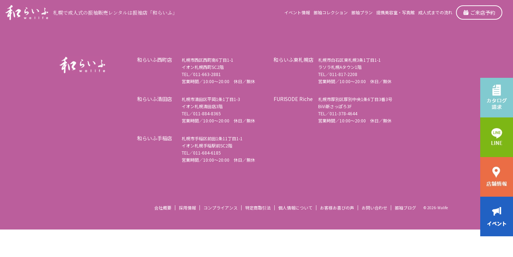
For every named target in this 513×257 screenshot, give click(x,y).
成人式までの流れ (435, 12)
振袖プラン (362, 12)
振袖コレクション (331, 12)
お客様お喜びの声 (337, 208)
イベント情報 (297, 12)
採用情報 (187, 208)
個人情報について (295, 208)
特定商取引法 (258, 208)
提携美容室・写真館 (395, 12)
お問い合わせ (374, 208)
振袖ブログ (405, 208)
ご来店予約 (479, 12)
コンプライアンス (220, 208)
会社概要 (162, 208)
